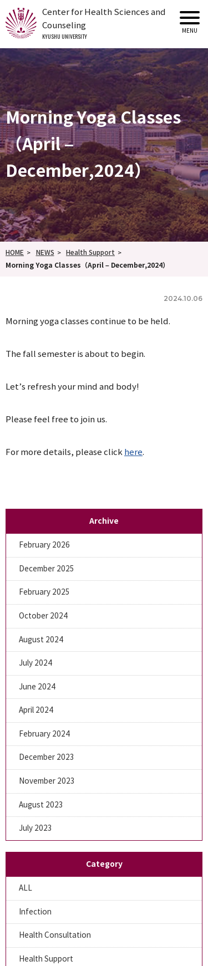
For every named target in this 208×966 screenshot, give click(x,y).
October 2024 (43, 616)
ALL (25, 888)
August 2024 (41, 640)
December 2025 (46, 569)
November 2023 (47, 781)
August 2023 (41, 805)
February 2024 (44, 734)
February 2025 (44, 592)
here (133, 452)
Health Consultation (55, 935)
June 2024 (37, 687)
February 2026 (44, 545)
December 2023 (46, 757)
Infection (35, 912)
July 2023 (35, 828)
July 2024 (35, 663)
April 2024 (36, 710)
